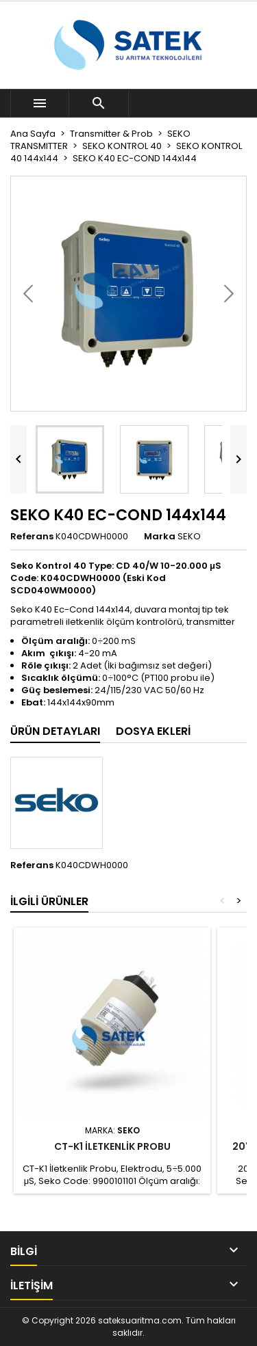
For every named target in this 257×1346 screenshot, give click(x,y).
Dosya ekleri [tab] (153, 731)
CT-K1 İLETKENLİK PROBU (112, 1146)
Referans (31, 536)
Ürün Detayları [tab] (55, 731)
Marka (159, 536)
